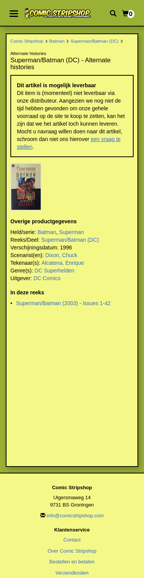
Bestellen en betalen (72, 562)
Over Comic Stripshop (72, 551)
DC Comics (47, 278)
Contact (72, 540)
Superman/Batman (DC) (95, 40)
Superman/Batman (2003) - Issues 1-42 (63, 303)
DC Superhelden (54, 270)
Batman (57, 40)
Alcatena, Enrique (62, 263)
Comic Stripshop (26, 40)
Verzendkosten (71, 573)
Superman (71, 232)
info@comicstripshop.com (75, 515)
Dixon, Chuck (61, 255)
